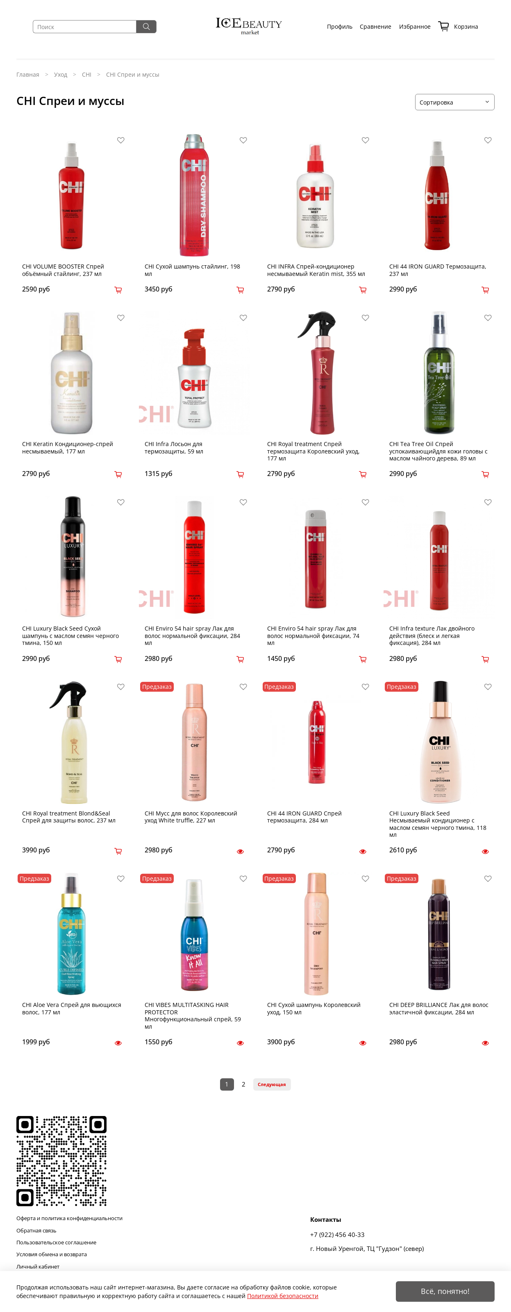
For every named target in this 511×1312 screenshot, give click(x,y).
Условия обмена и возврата (51, 1254)
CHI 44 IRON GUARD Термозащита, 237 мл (437, 270)
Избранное (415, 26)
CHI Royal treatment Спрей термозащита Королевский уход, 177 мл (313, 451)
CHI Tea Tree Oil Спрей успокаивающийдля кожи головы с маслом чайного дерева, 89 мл (438, 451)
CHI (86, 74)
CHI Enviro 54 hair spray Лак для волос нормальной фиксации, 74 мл (313, 635)
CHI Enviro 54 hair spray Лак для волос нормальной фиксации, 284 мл (192, 635)
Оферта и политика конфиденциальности (69, 1218)
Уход (60, 74)
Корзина (458, 27)
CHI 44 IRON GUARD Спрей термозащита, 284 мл (304, 817)
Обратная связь (36, 1230)
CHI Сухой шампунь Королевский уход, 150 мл (314, 1008)
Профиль (339, 26)
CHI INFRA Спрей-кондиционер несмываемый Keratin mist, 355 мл (316, 270)
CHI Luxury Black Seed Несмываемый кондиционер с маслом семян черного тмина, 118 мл (437, 824)
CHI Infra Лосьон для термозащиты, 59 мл (174, 447)
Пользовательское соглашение (56, 1242)
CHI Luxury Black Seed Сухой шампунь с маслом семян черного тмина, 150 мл (70, 635)
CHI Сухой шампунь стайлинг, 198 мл (192, 270)
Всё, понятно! (445, 1291)
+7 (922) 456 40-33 (337, 1234)
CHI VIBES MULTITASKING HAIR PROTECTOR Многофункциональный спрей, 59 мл (193, 1015)
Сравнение (375, 26)
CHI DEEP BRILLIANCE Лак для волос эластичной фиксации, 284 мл (438, 1008)
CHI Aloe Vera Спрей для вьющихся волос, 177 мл (71, 1008)
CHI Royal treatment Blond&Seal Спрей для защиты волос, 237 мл (69, 817)
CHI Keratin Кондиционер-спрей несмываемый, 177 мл (67, 447)
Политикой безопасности (282, 1296)
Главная (27, 74)
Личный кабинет (37, 1266)
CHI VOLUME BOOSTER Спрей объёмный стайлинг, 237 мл (63, 270)
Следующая (272, 1084)
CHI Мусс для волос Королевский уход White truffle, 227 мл (191, 817)
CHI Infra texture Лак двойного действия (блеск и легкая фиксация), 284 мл (432, 635)
